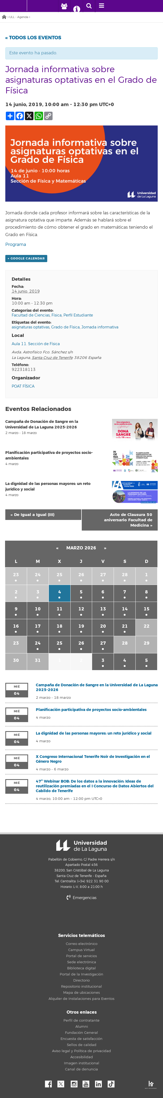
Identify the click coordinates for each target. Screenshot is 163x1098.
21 (125, 626)
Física (57, 315)
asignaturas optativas (30, 327)
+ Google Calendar (26, 259)
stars (97, 915)
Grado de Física (65, 327)
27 (103, 575)
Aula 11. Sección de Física (36, 344)
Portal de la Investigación (81, 974)
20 (103, 626)
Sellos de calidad (81, 1045)
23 (16, 575)
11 (59, 609)
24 (38, 575)
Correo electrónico (81, 944)
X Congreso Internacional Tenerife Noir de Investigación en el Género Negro (93, 759)
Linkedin (100, 1083)
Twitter (62, 1083)
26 (81, 575)
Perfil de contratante (81, 1020)
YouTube (87, 1083)
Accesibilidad (81, 1057)
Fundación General (81, 1033)
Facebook (50, 1083)
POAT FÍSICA (23, 386)
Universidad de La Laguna (81, 846)
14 (125, 609)
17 (38, 626)
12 (81, 609)
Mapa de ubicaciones (81, 993)
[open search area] (89, 6)
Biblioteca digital (81, 968)
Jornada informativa (100, 327)
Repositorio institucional (81, 986)
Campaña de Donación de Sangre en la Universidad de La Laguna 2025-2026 (97, 687)
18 (59, 626)
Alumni (81, 1027)
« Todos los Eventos (33, 37)
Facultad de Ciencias (31, 315)
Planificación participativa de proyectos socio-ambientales (91, 709)
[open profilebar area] (64, 6)
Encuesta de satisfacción (81, 1039)
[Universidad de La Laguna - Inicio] (21, 5)
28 (125, 575)
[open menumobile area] (101, 6)
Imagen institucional (81, 1063)
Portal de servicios (81, 956)
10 (38, 609)
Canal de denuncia (81, 1069)
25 (59, 575)
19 (81, 626)
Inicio (4, 17)
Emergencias (81, 898)
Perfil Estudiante (78, 315)
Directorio (81, 980)
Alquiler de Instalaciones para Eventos (81, 999)
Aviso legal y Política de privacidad (81, 1051)
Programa (15, 244)
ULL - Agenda (18, 17)
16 (16, 626)
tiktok (112, 1083)
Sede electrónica (81, 962)
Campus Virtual (81, 950)
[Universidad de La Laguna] (35, 5)
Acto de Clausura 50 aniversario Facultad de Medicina (128, 520)
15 (146, 609)
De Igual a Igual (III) (32, 514)
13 (103, 609)
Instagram (75, 1083)
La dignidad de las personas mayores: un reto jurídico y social (94, 733)
